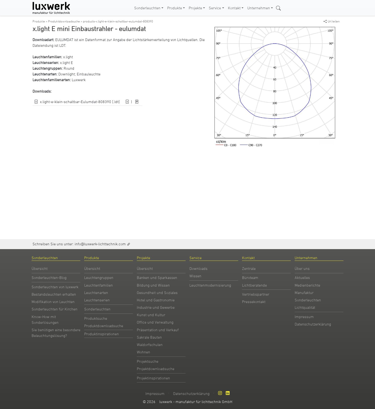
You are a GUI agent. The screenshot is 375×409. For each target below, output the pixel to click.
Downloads (198, 268)
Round (69, 68)
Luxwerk (79, 80)
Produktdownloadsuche (103, 326)
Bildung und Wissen (153, 285)
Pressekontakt (253, 301)
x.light (68, 57)
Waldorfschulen (150, 344)
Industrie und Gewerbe (156, 307)
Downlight (66, 74)
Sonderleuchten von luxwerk (55, 287)
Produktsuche (95, 318)
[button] (332, 30)
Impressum (304, 317)
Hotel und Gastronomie (156, 300)
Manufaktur (304, 292)
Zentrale (249, 268)
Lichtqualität (305, 307)
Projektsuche (147, 361)
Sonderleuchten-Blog (49, 277)
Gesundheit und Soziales (157, 292)
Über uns (302, 268)
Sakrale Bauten (149, 337)
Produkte (174, 8)
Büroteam (250, 277)
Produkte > (40, 21)
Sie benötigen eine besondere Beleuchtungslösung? (56, 333)
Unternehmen (258, 8)
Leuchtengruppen (98, 277)
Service (215, 8)
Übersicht (40, 268)
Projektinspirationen (153, 378)
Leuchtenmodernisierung (210, 285)
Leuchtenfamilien (98, 285)
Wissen (195, 276)
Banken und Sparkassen (157, 277)
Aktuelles (302, 277)
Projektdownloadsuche (155, 369)
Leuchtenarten (96, 292)
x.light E (66, 62)
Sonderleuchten (147, 8)
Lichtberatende (254, 285)
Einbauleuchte (88, 74)
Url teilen (332, 21)
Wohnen (143, 352)
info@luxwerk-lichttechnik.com (100, 244)
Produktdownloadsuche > (65, 21)
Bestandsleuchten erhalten (54, 294)
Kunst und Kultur (151, 315)
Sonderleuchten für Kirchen (54, 309)
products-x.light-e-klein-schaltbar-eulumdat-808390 (118, 21)
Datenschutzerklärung (313, 324)
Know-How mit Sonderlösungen (45, 320)
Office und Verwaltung (155, 322)
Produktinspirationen (101, 334)
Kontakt (234, 8)
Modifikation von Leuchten (53, 301)
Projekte (195, 8)
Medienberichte (307, 285)
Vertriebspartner (255, 294)
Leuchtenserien (97, 300)
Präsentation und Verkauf (158, 330)
